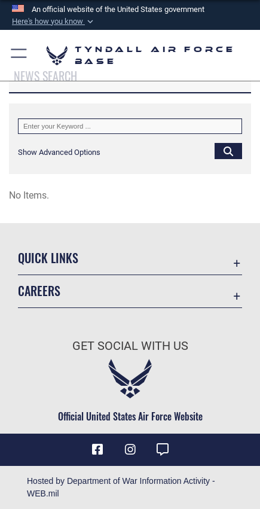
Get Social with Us (130, 346)
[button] (54, 22)
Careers (39, 291)
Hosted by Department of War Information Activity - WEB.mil (121, 487)
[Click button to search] (228, 151)
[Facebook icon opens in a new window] (97, 450)
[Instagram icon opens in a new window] (130, 450)
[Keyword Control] (130, 126)
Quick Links (48, 258)
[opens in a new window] (163, 450)
